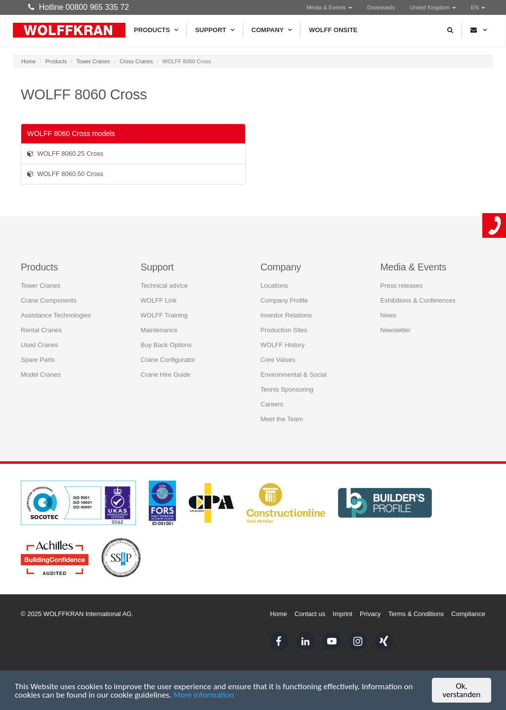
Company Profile (284, 300)
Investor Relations (286, 315)
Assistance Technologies (56, 315)
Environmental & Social (293, 374)
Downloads (381, 7)
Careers (271, 404)
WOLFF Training (164, 315)
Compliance (468, 614)
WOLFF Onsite (333, 30)
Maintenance (159, 330)
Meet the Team (281, 419)
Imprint (342, 614)
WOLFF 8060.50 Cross (65, 174)
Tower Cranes (93, 61)
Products (156, 30)
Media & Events (329, 7)
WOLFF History (282, 345)
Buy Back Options (166, 345)
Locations (274, 285)
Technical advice (164, 285)
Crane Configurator (168, 359)
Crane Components (49, 300)
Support (214, 30)
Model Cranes (41, 374)
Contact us (310, 614)
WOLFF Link (159, 300)
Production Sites (283, 330)
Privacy (370, 614)
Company (272, 30)
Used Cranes (39, 345)
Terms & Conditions (416, 614)
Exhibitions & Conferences (418, 300)
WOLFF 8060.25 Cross (65, 153)
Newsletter (395, 330)
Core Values (277, 359)
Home (28, 61)
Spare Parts (38, 359)
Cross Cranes (136, 61)
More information (203, 695)
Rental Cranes (41, 330)
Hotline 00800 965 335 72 (78, 7)
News (388, 315)
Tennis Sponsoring (286, 389)
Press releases (401, 285)
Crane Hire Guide (166, 374)
